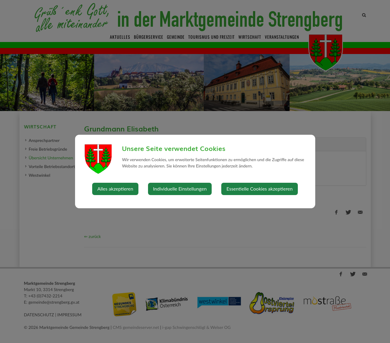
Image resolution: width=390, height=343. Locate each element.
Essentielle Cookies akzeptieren (259, 188)
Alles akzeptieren (115, 188)
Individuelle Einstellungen (180, 188)
